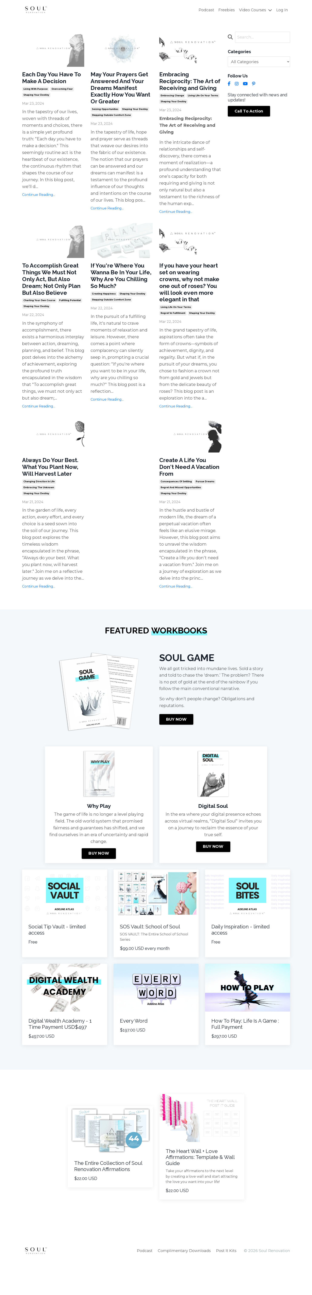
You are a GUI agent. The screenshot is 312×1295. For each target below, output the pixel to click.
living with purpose (35, 90)
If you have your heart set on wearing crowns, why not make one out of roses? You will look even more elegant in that (189, 299)
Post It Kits (226, 1284)
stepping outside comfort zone (111, 127)
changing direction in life (39, 515)
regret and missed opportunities (181, 513)
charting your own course (39, 323)
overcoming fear (62, 90)
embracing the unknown (38, 520)
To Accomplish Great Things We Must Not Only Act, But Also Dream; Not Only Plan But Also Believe (52, 295)
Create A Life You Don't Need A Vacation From (185, 491)
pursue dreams (205, 507)
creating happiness (104, 307)
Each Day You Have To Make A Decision (51, 78)
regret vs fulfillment (173, 336)
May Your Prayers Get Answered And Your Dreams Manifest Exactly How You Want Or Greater (119, 94)
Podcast (206, 10)
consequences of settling (176, 507)
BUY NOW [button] (176, 753)
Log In (282, 10)
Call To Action (249, 111)
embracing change (172, 106)
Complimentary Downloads (184, 1284)
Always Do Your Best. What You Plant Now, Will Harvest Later (45, 495)
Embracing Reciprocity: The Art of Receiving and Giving (189, 86)
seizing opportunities (105, 121)
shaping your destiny (36, 96)
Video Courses (255, 10)
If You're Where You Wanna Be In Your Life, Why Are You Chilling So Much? (121, 288)
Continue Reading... (38, 197)
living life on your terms (203, 106)
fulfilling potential (70, 323)
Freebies (226, 10)
